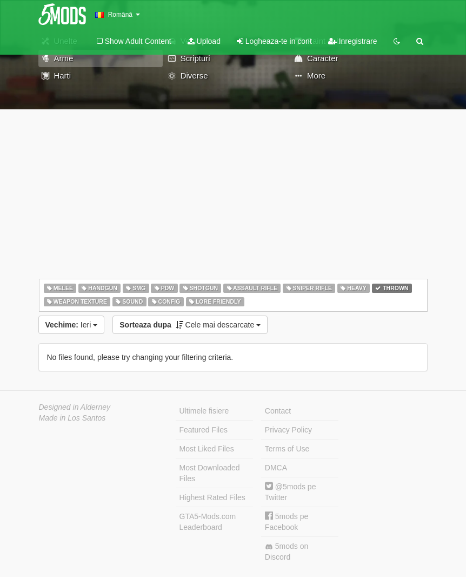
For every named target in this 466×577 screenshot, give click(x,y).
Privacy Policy (288, 429)
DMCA (276, 467)
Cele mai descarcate (190, 324)
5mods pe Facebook (286, 522)
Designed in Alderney (75, 407)
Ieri (71, 324)
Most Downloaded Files (209, 473)
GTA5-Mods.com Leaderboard (207, 522)
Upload (204, 41)
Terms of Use (287, 448)
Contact (278, 410)
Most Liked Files (206, 448)
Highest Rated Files (212, 497)
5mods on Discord (286, 551)
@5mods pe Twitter (290, 492)
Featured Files (203, 429)
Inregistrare (352, 41)
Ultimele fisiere (204, 410)
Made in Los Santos (72, 418)
